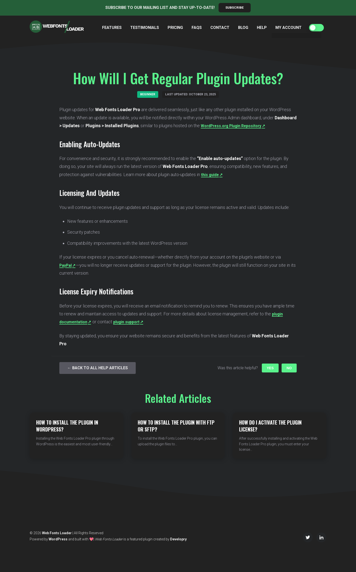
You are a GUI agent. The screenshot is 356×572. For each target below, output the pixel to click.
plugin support (132, 322)
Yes (270, 368)
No (289, 368)
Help (262, 27)
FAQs (197, 27)
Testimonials (144, 27)
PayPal (66, 265)
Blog (243, 27)
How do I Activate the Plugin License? (270, 427)
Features (112, 27)
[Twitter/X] (308, 537)
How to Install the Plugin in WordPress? (67, 426)
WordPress (58, 539)
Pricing (175, 27)
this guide (211, 174)
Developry (178, 539)
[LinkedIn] (321, 537)
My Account (288, 27)
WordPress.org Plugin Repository (234, 125)
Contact (219, 27)
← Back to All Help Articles (97, 368)
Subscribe (234, 8)
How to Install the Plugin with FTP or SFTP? (176, 426)
